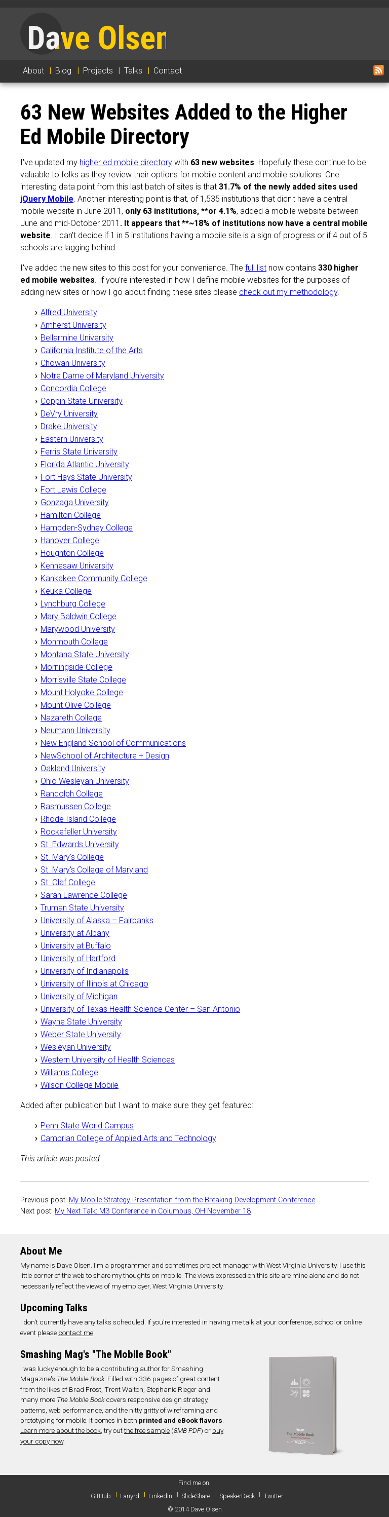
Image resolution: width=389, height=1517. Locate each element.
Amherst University (73, 325)
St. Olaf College (68, 882)
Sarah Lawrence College (84, 895)
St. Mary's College (72, 857)
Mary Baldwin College (78, 616)
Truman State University (82, 908)
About (33, 70)
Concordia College (73, 388)
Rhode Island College (78, 819)
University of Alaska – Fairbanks (97, 920)
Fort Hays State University (86, 477)
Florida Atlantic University (85, 464)
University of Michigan (79, 996)
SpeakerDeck (237, 1496)
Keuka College (66, 591)
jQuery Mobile (46, 199)
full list (255, 268)
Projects (98, 70)
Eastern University (72, 439)
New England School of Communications (113, 743)
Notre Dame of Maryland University (102, 376)
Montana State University (85, 654)
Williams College (69, 1072)
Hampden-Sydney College (87, 528)
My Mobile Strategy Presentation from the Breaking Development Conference (192, 1200)
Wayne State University (81, 1022)
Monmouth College (74, 642)
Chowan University (73, 363)
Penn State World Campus (87, 1125)
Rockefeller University (79, 832)
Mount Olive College (76, 705)
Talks (133, 70)
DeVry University (69, 414)
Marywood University (78, 629)
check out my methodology (288, 292)
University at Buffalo (76, 946)
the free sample (147, 1430)
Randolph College (72, 794)
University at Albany (75, 933)
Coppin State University (82, 401)
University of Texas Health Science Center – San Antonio (140, 1009)
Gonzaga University (75, 502)
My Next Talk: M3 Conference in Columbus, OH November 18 (153, 1211)
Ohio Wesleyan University (85, 781)
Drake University (69, 426)
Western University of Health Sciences (108, 1060)
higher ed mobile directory (126, 162)
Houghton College (72, 553)
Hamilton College (71, 515)
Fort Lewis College (73, 490)
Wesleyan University (76, 1047)
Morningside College (76, 667)
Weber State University (81, 1034)
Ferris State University (79, 452)
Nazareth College (71, 718)
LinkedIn (160, 1496)
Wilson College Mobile (80, 1085)
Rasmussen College (76, 806)
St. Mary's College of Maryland (94, 870)
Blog (63, 70)
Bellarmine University (77, 338)
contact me (75, 1333)
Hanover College (70, 540)
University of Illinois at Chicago (94, 984)
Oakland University (73, 768)
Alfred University (69, 312)
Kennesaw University (77, 566)
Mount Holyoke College (82, 692)
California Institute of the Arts (92, 350)
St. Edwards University (80, 844)
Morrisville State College (83, 680)
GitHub (101, 1496)
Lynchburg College (73, 604)
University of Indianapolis (85, 971)
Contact (167, 70)
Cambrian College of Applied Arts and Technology (128, 1138)
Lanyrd (129, 1496)
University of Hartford (78, 958)
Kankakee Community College (94, 578)
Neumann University (75, 730)
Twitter (273, 1496)
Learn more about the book (60, 1430)
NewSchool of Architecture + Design (105, 756)
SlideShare (195, 1496)
